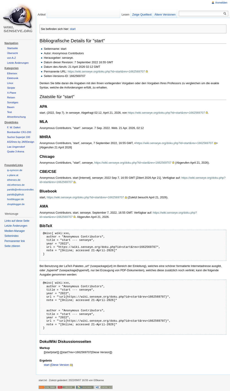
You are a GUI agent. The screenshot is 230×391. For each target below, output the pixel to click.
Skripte (11, 87)
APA (43, 106)
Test (9, 112)
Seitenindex (11, 235)
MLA (44, 122)
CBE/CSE (48, 172)
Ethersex (12, 73)
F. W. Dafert (13, 127)
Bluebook (48, 191)
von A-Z (11, 58)
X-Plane (11, 92)
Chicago (47, 156)
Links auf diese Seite (16, 220)
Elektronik (12, 78)
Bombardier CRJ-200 (19, 132)
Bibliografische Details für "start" (72, 40)
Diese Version (60, 364)
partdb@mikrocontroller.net (22, 189)
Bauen (10, 107)
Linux (10, 83)
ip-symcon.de (14, 170)
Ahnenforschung (16, 116)
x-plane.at (12, 175)
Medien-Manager (14, 231)
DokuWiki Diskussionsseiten (65, 341)
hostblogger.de (15, 199)
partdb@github (15, 194)
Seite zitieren (12, 246)
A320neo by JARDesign (20, 141)
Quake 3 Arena (15, 151)
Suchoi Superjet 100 (18, 137)
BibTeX (46, 226)
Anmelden (221, 2)
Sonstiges (12, 102)
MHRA (45, 137)
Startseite (12, 48)
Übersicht (12, 53)
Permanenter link (14, 241)
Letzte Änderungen (18, 62)
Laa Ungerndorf (16, 146)
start (72, 29)
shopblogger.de (15, 204)
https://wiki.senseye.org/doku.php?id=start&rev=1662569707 (106, 71)
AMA (44, 206)
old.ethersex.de (15, 184)
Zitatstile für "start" (57, 96)
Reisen (11, 97)
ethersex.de (13, 180)
